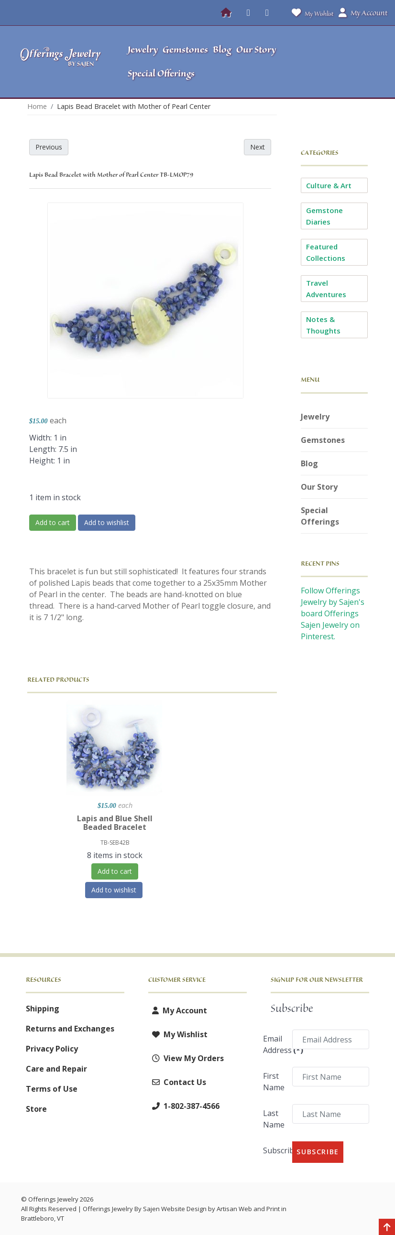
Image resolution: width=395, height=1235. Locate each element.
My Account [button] (363, 13)
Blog (309, 463)
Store (36, 1109)
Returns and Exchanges (70, 1028)
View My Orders (186, 1058)
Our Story (319, 487)
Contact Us (177, 1082)
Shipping (42, 1008)
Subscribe (274, 1150)
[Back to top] (387, 1228)
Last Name (274, 1119)
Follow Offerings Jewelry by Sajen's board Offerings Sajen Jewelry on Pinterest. (332, 613)
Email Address (274, 1044)
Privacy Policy (52, 1048)
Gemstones (323, 440)
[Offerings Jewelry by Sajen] (61, 61)
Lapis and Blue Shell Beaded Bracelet (115, 822)
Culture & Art (328, 185)
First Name (274, 1082)
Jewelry (315, 416)
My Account (177, 1010)
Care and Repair (56, 1068)
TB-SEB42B (115, 842)
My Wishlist (310, 12)
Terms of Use (51, 1089)
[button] (343, 61)
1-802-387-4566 (183, 1106)
